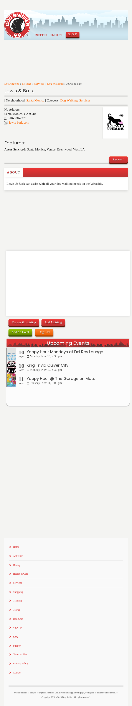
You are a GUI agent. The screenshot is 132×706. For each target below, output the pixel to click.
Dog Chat (44, 332)
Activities (18, 555)
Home (16, 546)
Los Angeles (11, 83)
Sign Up (17, 627)
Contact (17, 672)
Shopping (18, 591)
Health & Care (20, 573)
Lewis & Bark (19, 90)
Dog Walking (55, 83)
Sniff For (41, 35)
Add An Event (20, 332)
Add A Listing (53, 322)
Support (17, 645)
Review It (118, 159)
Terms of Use (20, 654)
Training (17, 600)
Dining (16, 565)
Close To (56, 35)
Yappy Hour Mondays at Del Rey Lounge (65, 352)
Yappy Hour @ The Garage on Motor (62, 378)
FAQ (15, 636)
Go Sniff (72, 34)
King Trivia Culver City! (48, 365)
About (13, 172)
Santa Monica (35, 100)
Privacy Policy (20, 663)
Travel (16, 609)
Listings (26, 83)
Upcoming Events (68, 343)
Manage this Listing (24, 322)
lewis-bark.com (19, 122)
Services (39, 83)
